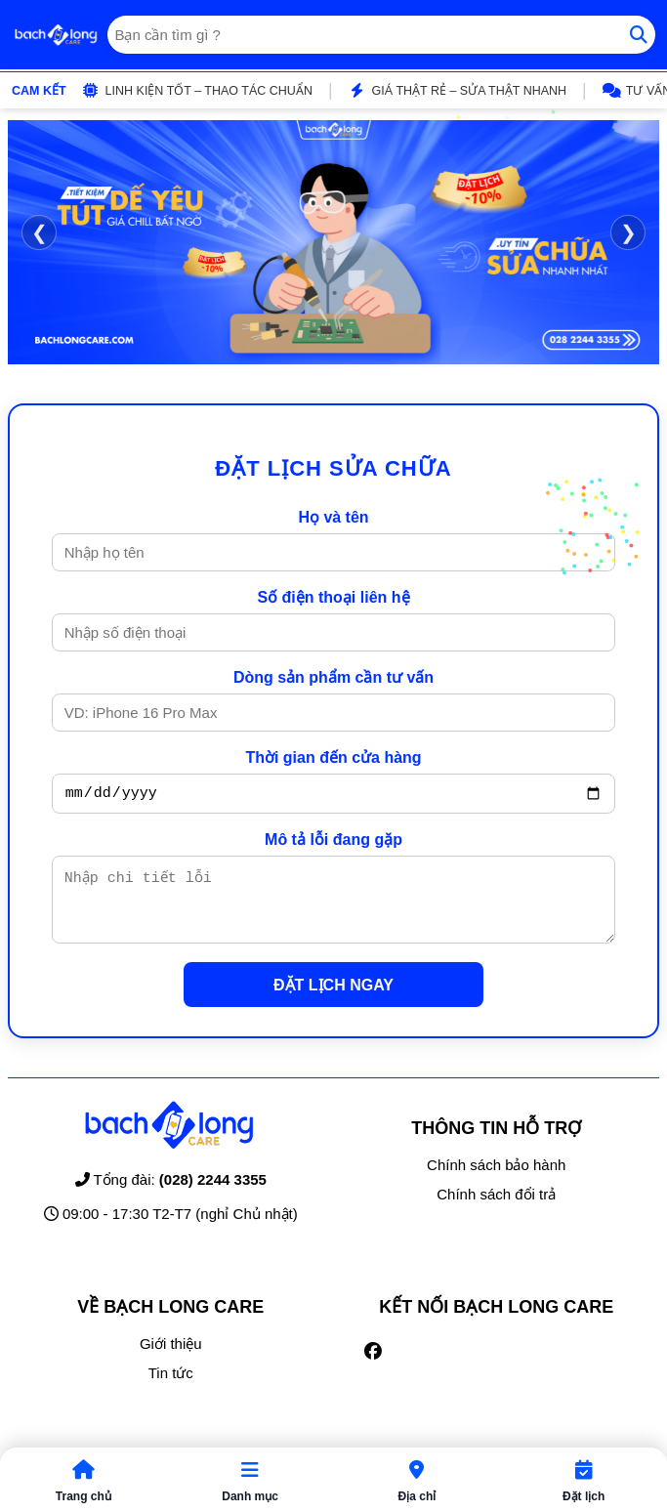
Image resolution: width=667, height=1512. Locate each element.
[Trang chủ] (56, 35)
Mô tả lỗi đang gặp (333, 842)
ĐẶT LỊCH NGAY (333, 999)
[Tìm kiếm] (638, 35)
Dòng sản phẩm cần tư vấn (333, 677)
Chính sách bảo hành (496, 1179)
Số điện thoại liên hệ (333, 597)
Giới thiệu (171, 1358)
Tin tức (170, 1387)
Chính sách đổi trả (496, 1208)
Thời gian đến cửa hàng (333, 757)
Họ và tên (333, 517)
